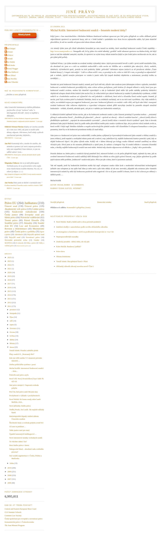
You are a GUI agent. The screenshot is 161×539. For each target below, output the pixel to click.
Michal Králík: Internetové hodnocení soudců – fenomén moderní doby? (88, 30)
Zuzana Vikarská (11, 82)
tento (16, 94)
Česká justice (65, 188)
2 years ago (18, 138)
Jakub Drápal (10, 48)
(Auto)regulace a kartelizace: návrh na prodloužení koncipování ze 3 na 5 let (85, 232)
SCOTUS (8, 243)
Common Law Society (13, 515)
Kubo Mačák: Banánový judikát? (68, 246)
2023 (10, 261)
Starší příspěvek (150, 202)
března (12, 343)
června (12, 332)
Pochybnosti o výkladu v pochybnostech (24, 395)
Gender (36, 240)
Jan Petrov (9, 55)
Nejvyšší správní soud (35, 234)
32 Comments (77, 185)
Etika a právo (31, 243)
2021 (10, 269)
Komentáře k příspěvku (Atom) (78, 207)
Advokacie (19, 234)
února (12, 347)
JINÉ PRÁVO (80, 12)
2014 (10, 295)
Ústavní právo (31, 206)
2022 (10, 265)
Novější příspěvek (57, 202)
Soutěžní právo (11, 223)
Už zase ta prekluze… (17, 426)
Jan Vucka (9, 183)
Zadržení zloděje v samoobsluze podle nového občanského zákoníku (82, 227)
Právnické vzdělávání (30, 217)
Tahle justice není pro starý (19, 430)
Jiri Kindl (8, 59)
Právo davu (60, 251)
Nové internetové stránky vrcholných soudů (25, 438)
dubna (12, 340)
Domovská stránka (104, 202)
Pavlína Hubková (11, 72)
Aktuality (28, 223)
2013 (10, 299)
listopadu (13, 313)
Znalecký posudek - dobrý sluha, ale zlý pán (72, 242)
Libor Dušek (10, 62)
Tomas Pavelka (11, 79)
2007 (10, 479)
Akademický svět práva (15, 209)
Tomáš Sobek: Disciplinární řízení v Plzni (72, 261)
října (12, 317)
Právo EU (10, 203)
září (11, 321)
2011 (10, 306)
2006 (10, 483)
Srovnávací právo (33, 237)
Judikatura (30, 203)
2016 (10, 287)
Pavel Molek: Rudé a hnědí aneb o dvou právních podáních (78, 222)
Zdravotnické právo (23, 246)
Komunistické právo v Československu (19, 522)
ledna (12, 463)
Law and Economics (29, 226)
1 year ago (39, 121)
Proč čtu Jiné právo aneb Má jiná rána (23, 392)
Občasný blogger (11, 69)
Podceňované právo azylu (19, 375)
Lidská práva (38, 209)
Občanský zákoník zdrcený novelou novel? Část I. (75, 266)
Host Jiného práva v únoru (19, 445)
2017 (10, 284)
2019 (10, 276)
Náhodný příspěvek (24, 35)
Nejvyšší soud (14, 237)
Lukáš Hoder (10, 65)
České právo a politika (25, 231)
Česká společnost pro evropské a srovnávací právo (23, 519)
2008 (10, 475)
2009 (10, 471)
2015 (10, 291)
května (12, 336)
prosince (13, 309)
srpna (12, 324)
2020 (10, 272)
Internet (77, 188)
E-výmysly (20, 243)
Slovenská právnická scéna (16, 240)
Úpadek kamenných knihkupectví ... (22, 434)
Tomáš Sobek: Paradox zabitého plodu (23, 350)
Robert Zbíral (10, 75)
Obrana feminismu (63, 256)
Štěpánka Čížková (12, 163)
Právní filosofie (31, 220)
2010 (10, 468)
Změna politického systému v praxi (22, 364)
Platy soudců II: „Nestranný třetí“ (21, 354)
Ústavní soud (11, 206)
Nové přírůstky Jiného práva (20, 406)
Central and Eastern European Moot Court (20, 509)
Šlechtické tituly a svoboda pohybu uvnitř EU (26, 423)
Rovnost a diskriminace (16, 228)
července (13, 328)
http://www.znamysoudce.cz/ (61, 51)
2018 (10, 280)
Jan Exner (9, 52)
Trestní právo (11, 220)
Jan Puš (8, 143)
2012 (10, 302)
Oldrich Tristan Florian (14, 127)
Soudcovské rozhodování (24, 211)
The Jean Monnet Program (15, 525)
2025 (10, 257)
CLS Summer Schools (13, 512)
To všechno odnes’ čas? (18, 441)
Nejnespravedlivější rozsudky (67, 237)
